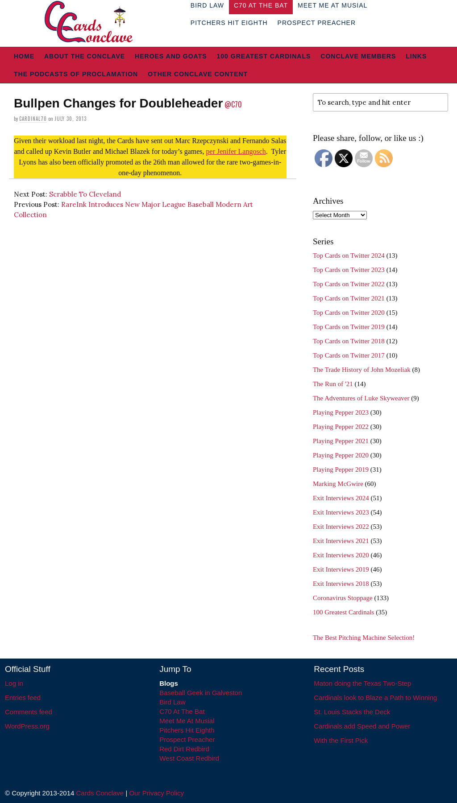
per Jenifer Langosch (236, 151)
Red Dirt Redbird (184, 749)
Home (24, 56)
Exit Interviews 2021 (341, 540)
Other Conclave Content (198, 74)
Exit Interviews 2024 (341, 498)
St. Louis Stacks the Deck (352, 712)
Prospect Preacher (317, 22)
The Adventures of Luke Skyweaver (361, 398)
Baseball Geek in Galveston (200, 692)
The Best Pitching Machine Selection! (364, 637)
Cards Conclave (100, 793)
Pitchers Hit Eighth (229, 22)
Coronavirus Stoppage (343, 597)
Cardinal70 (33, 118)
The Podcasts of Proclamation (76, 74)
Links (416, 56)
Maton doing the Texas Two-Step (362, 683)
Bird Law (172, 702)
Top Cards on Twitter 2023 (349, 269)
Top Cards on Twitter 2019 (349, 326)
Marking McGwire (338, 483)
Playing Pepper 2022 (341, 426)
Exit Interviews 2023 (341, 512)
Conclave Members (358, 56)
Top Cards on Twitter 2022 (349, 284)
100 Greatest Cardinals (264, 56)
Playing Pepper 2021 (341, 441)
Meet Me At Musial (186, 721)
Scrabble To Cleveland (85, 194)
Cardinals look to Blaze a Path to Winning (375, 697)
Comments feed (28, 712)
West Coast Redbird (189, 758)
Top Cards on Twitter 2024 (349, 255)
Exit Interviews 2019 (341, 569)
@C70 (233, 104)
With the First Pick (341, 740)
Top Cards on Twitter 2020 (349, 312)
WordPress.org (27, 726)
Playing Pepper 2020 (341, 455)
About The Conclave (84, 56)
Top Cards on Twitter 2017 (349, 355)
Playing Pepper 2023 (341, 412)
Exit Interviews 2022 (341, 526)
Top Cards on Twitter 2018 (349, 341)
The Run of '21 (333, 383)
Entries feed (23, 697)
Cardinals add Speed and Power (362, 726)
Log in (14, 683)
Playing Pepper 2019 (341, 469)
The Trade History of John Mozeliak (362, 369)
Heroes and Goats (171, 56)
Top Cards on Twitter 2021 (349, 298)
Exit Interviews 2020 (341, 555)
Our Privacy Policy (156, 793)
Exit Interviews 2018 (341, 583)
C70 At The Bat (181, 711)
